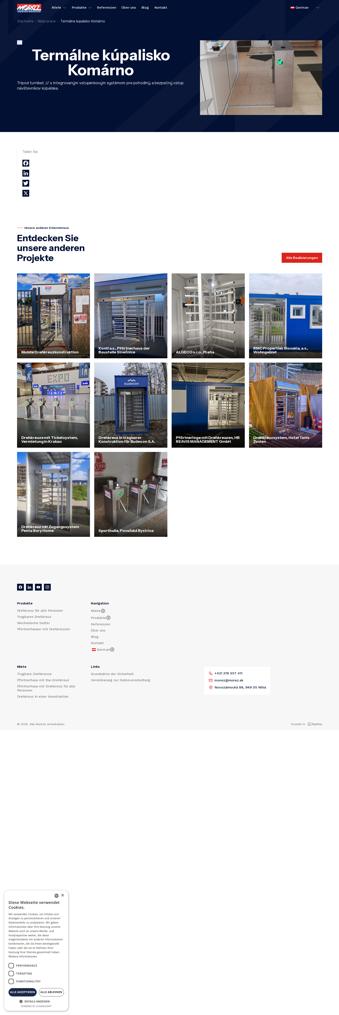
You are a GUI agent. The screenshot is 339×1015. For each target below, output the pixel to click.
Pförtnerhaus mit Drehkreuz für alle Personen (46, 688)
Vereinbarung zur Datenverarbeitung (120, 680)
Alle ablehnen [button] (51, 992)
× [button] (62, 895)
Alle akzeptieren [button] (22, 992)
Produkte (81, 8)
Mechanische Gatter (33, 623)
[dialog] (36, 950)
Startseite (25, 21)
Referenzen (106, 8)
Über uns (129, 8)
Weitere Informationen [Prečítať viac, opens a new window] (23, 956)
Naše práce (47, 21)
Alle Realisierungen (302, 258)
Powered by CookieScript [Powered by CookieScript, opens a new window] (36, 1006)
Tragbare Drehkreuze (34, 674)
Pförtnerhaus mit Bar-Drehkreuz (43, 680)
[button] (36, 1001)
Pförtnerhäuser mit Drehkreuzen (43, 629)
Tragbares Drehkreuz (34, 617)
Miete (59, 8)
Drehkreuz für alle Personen (40, 610)
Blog (145, 8)
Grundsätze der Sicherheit (112, 674)
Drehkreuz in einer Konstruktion (43, 696)
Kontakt (160, 8)
